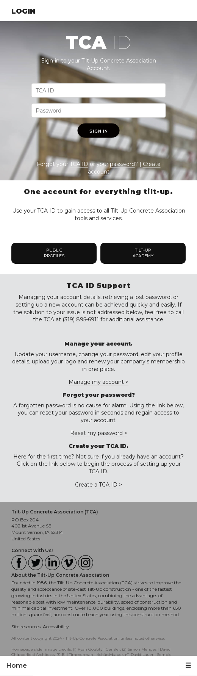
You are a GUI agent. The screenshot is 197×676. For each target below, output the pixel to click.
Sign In (98, 131)
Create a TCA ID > (98, 484)
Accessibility (56, 626)
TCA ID (79, 164)
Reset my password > (98, 433)
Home (16, 665)
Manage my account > (98, 382)
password (122, 164)
